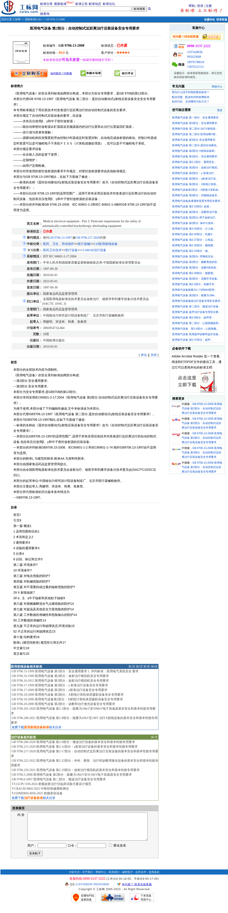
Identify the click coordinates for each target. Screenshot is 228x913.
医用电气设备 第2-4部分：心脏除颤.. (195, 328)
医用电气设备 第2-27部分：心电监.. (193, 239)
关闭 (154, 355)
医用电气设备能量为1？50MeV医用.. (194, 289)
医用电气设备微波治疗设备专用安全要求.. (197, 300)
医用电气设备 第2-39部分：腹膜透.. (193, 273)
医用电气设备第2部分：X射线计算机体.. (196, 189)
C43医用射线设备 (106, 244)
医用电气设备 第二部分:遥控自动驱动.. (195, 145)
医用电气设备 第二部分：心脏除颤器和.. (196, 323)
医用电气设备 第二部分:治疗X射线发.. (194, 128)
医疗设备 (71, 250)
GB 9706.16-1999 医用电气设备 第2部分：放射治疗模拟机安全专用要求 (60, 676)
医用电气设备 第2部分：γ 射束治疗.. (193, 173)
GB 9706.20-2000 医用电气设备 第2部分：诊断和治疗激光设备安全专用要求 (63, 704)
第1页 (131, 666)
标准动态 (95, 4)
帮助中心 (217, 86)
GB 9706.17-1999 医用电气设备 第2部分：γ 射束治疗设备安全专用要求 (60, 685)
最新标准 (60, 4)
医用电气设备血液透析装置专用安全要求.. (197, 200)
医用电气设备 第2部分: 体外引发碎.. (193, 223)
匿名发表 (117, 851)
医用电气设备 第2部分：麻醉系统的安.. (195, 262)
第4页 (154, 666)
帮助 (192, 6)
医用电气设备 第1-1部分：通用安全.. (194, 162)
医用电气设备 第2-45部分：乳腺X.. (193, 234)
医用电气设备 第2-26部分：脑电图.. (193, 245)
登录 (200, 6)
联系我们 (114, 877)
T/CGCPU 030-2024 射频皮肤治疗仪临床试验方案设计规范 (51, 784)
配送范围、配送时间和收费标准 (190, 97)
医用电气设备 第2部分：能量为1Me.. (194, 295)
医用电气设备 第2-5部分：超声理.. (192, 317)
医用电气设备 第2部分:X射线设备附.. (194, 150)
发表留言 (18, 808)
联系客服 (221, 19)
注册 (209, 6)
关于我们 (87, 877)
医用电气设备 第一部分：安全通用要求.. (196, 117)
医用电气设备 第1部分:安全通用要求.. (194, 139)
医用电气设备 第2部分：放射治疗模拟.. (195, 167)
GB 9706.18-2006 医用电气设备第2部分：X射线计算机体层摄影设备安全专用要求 (67, 699)
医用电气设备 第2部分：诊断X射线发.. (195, 267)
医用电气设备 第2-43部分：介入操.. (193, 228)
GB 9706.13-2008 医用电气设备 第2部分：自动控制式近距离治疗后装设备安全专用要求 (202, 408)
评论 (144, 355)
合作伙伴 (140, 877)
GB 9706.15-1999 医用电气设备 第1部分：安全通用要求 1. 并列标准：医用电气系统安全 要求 (75, 671)
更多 (219, 110)
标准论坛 (109, 4)
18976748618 (195, 62)
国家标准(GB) (33, 19)
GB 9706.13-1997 (60, 237)
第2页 (139, 666)
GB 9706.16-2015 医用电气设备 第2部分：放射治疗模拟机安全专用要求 (60, 680)
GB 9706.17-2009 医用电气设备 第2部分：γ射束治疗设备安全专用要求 (59, 690)
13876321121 (195, 66)
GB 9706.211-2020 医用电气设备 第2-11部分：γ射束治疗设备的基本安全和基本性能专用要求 (75, 746)
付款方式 (74, 877)
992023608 (194, 56)
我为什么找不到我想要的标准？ (190, 92)
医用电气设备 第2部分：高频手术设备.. (195, 278)
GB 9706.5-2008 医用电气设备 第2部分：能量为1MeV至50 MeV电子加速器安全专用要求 (72, 774)
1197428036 (194, 52)
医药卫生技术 (52, 250)
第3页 (146, 666)
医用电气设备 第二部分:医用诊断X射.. (194, 134)
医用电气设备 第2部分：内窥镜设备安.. (195, 195)
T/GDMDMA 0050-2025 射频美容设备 (37, 793)
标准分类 (46, 4)
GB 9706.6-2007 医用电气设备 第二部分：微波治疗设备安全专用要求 (59, 779)
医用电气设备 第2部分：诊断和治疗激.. (195, 212)
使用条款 (154, 877)
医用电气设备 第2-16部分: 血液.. (191, 206)
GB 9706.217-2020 (88, 237)
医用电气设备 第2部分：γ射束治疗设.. (194, 178)
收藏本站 (209, 19)
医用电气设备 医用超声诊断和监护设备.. (196, 334)
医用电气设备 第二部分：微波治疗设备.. (196, 306)
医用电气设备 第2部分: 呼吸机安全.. (193, 256)
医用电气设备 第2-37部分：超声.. (192, 339)
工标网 (16, 19)
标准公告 (81, 4)
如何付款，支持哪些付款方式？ (190, 101)
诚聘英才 (127, 877)
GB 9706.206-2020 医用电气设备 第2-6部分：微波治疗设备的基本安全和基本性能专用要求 (73, 742)
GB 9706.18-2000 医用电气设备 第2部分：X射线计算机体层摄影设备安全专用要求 (68, 694)
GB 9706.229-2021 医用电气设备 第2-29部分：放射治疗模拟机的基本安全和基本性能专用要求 (76, 770)
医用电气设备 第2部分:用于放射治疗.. (194, 217)
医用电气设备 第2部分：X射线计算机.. (195, 184)
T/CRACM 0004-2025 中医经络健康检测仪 (40, 788)
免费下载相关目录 (36, 727)
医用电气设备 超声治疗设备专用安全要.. (196, 312)
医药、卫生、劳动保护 (58, 244)
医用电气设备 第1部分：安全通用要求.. (195, 123)
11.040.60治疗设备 (93, 250)
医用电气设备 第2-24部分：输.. (190, 250)
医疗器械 (84, 244)
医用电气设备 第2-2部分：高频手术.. (194, 284)
